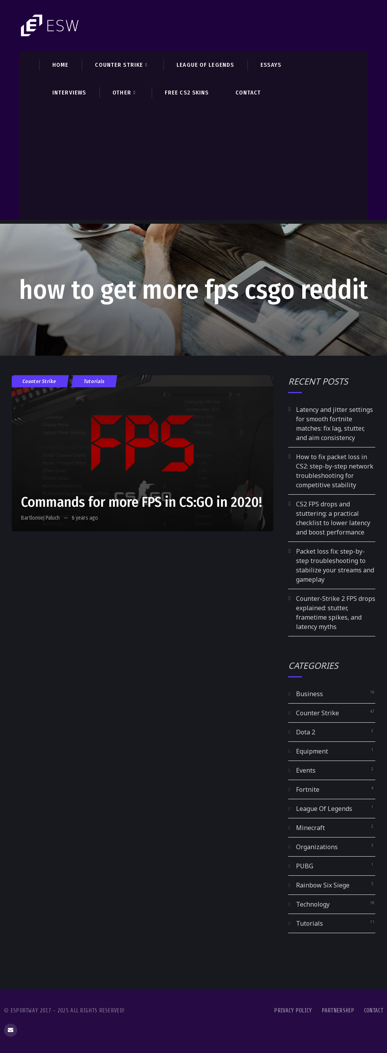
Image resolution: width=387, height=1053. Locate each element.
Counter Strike (39, 381)
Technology (313, 904)
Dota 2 (305, 732)
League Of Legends (324, 808)
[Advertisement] (193, 165)
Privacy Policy (293, 1010)
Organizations (317, 847)
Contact (373, 1010)
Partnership (338, 1010)
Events (306, 770)
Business (309, 694)
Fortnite (307, 789)
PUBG (304, 866)
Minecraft (310, 827)
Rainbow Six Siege (323, 885)
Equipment (312, 751)
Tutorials (94, 381)
